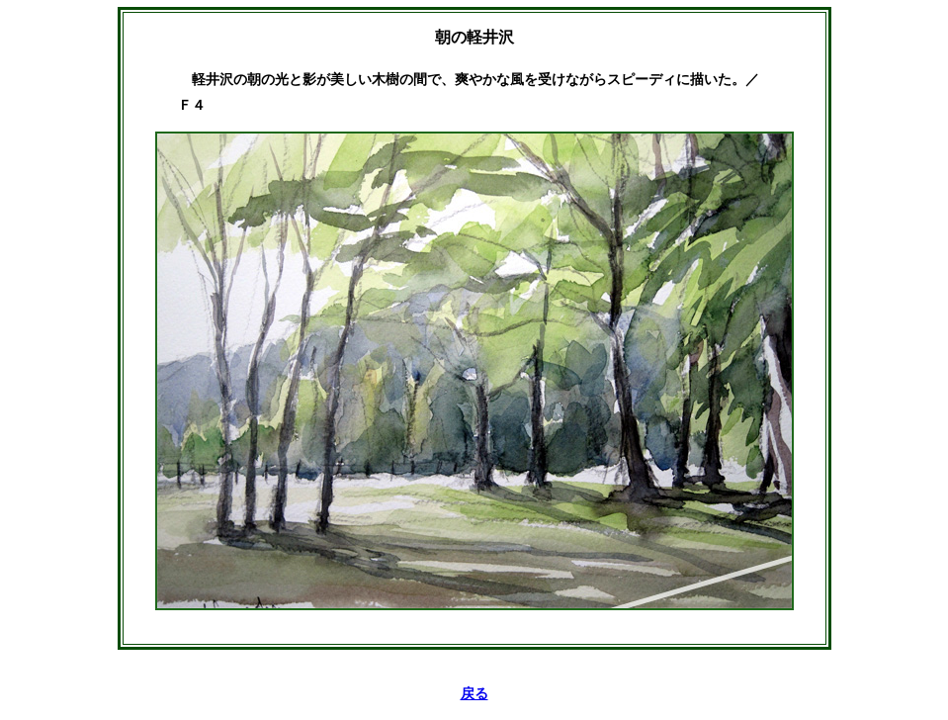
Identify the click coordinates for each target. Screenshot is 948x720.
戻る (474, 693)
